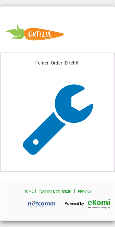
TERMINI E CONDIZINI (55, 191)
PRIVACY (85, 191)
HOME (28, 191)
